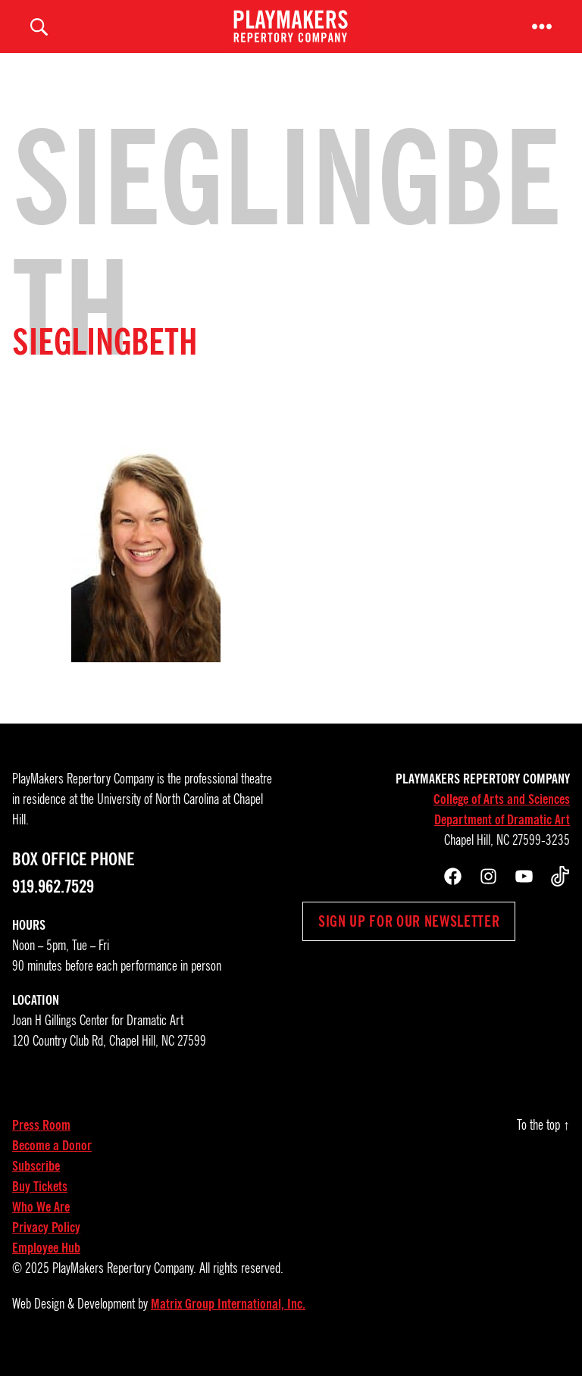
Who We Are (41, 1222)
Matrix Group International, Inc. (228, 1319)
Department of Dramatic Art (502, 835)
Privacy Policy (46, 1243)
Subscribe (36, 1181)
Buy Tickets (39, 1202)
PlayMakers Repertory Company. (124, 1283)
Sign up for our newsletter (408, 936)
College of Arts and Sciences (501, 814)
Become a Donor (52, 1161)
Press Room (41, 1140)
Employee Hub (46, 1263)
